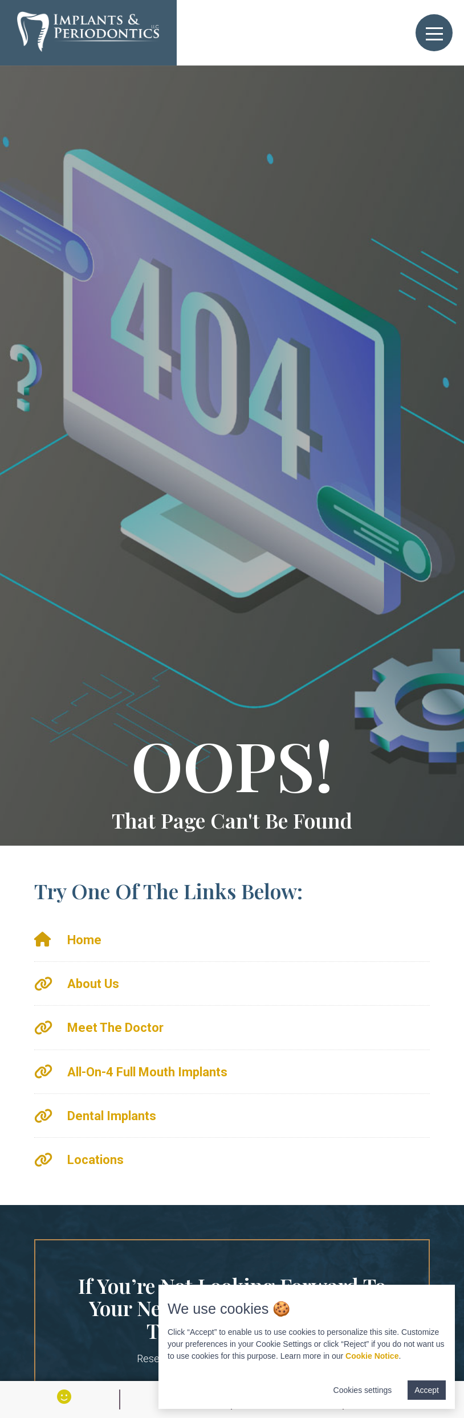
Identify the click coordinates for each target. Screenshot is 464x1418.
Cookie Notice (371, 1355)
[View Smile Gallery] (64, 1397)
